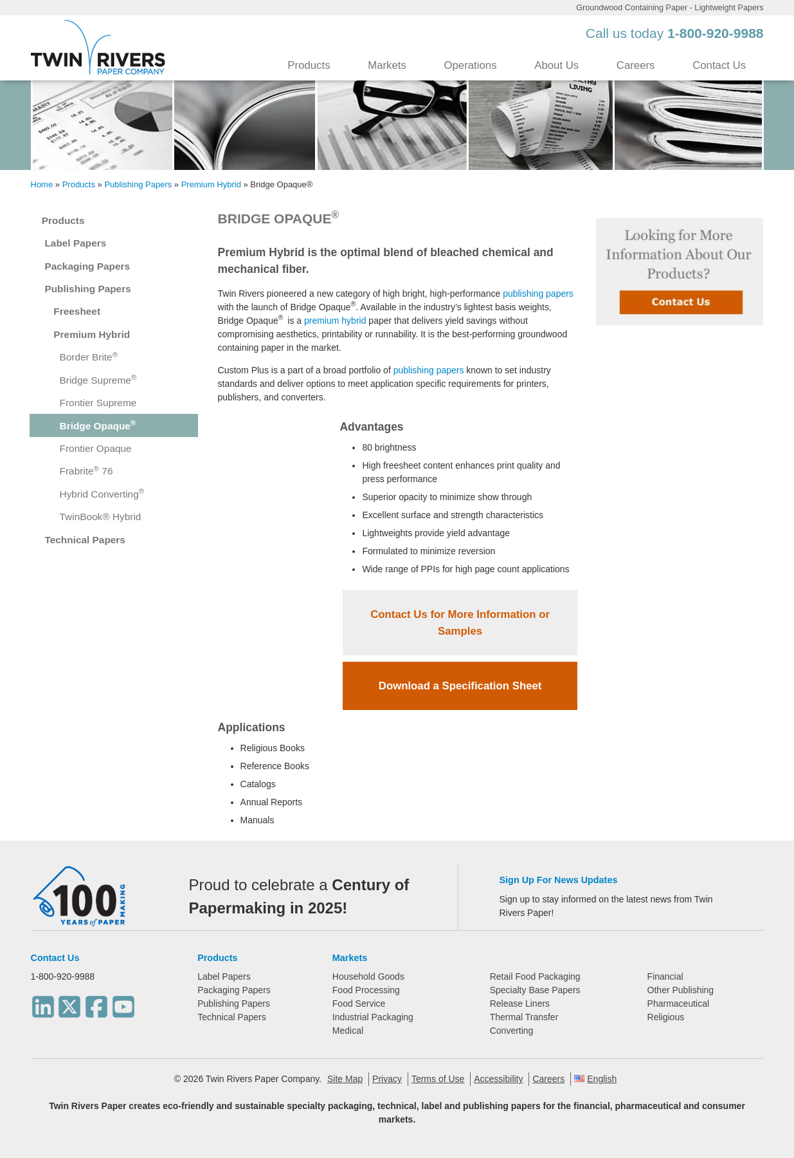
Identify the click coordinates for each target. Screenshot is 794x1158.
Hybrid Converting (102, 493)
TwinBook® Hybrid (100, 516)
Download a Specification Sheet (460, 686)
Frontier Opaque (96, 448)
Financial (665, 976)
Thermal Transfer (524, 1017)
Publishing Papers (138, 184)
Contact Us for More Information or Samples (460, 622)
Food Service (358, 1003)
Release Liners (520, 1003)
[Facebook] (96, 1003)
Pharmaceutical (678, 1003)
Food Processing (366, 990)
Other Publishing (680, 990)
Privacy (387, 1079)
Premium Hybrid (211, 184)
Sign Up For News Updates (559, 880)
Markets (387, 65)
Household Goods (368, 976)
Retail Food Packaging (535, 976)
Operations (470, 65)
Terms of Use (437, 1079)
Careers (636, 65)
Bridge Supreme (98, 379)
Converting (512, 1030)
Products (308, 65)
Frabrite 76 (86, 471)
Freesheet (76, 311)
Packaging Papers (87, 266)
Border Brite (89, 357)
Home (42, 184)
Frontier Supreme (98, 402)
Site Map (345, 1079)
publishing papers (538, 293)
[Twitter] (69, 1003)
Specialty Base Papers (535, 990)
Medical (347, 1030)
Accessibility (498, 1079)
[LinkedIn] (43, 1003)
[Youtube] (123, 1003)
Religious (666, 1017)
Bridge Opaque (98, 425)
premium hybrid (335, 320)
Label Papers (75, 243)
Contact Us (719, 65)
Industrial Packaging (372, 1017)
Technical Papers (84, 539)
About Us (556, 65)
